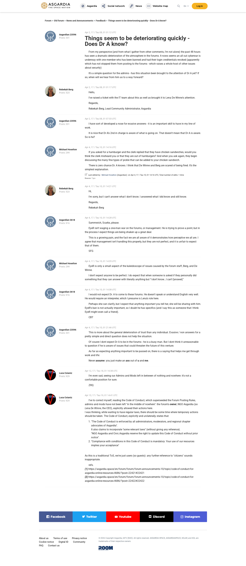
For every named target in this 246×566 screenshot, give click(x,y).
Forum (48, 20)
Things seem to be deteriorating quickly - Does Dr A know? (137, 20)
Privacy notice (79, 538)
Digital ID (63, 541)
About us (44, 538)
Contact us (54, 545)
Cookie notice (46, 541)
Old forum (59, 20)
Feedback (101, 20)
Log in (200, 6)
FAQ (41, 545)
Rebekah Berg (66, 89)
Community (79, 541)
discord (159, 517)
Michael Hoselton (68, 149)
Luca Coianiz (65, 373)
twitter (91, 517)
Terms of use (60, 538)
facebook (58, 517)
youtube (125, 517)
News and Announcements (79, 20)
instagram (192, 517)
